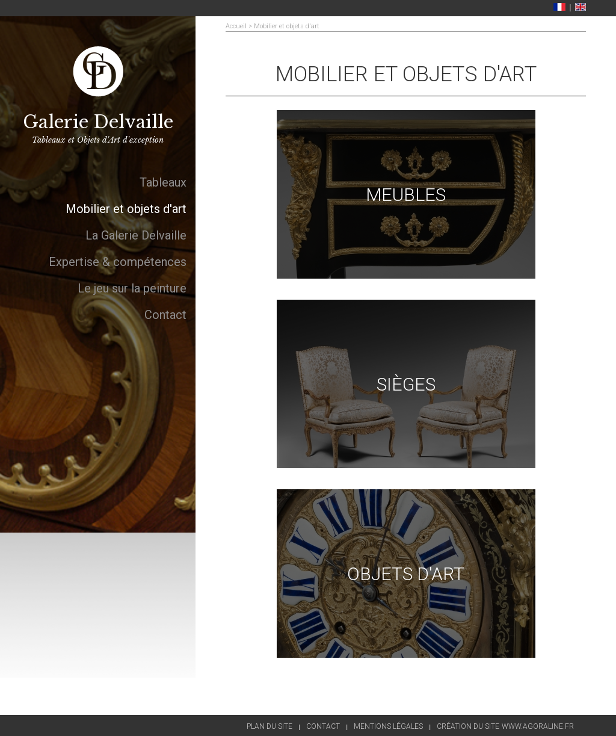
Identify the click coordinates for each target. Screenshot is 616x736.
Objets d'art (405, 573)
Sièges (406, 384)
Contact (323, 726)
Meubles (406, 194)
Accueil (236, 26)
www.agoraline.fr (538, 726)
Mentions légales (388, 726)
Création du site (468, 726)
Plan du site (269, 726)
